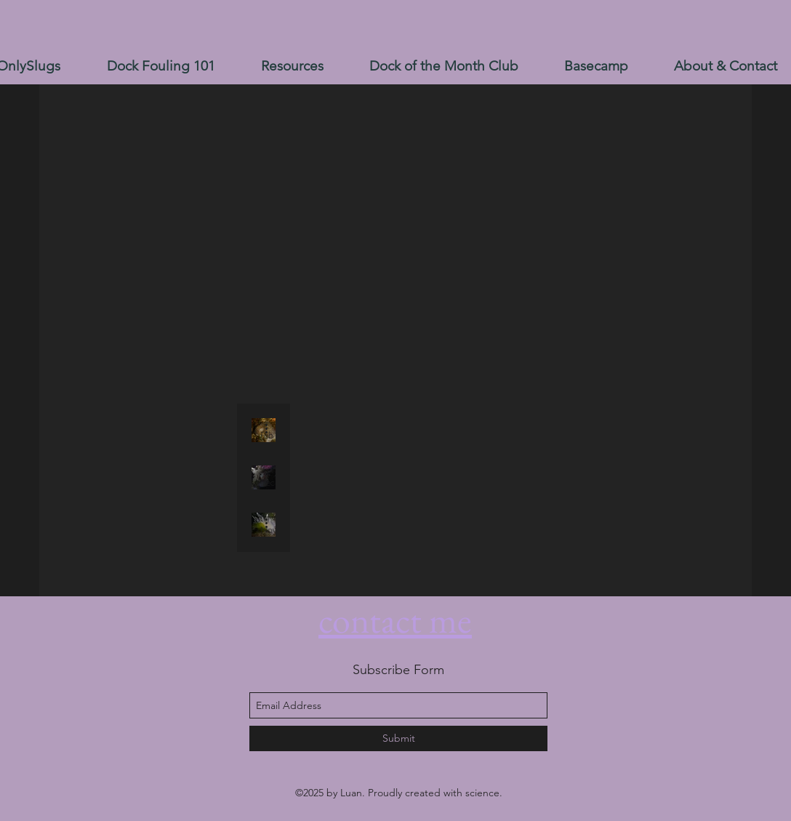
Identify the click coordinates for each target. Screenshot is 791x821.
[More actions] (271, 428)
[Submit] (398, 738)
